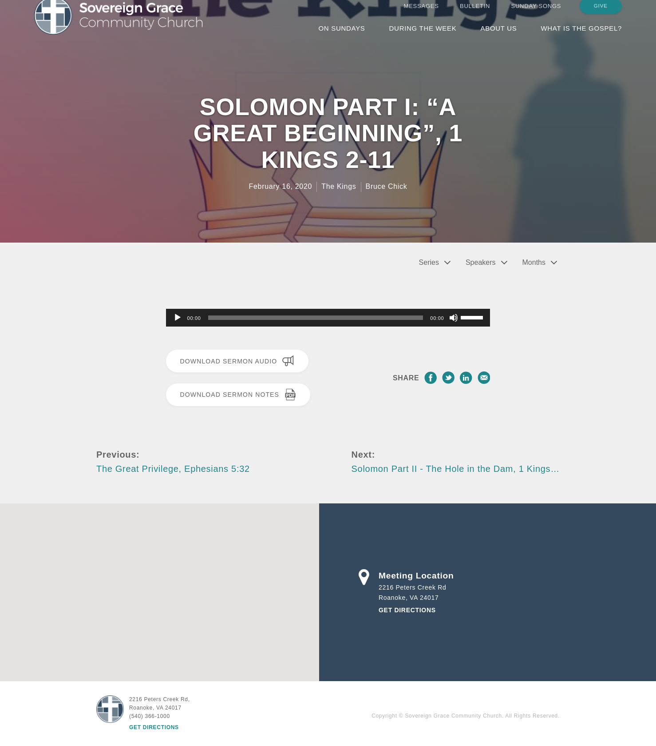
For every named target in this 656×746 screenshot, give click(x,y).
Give (601, 14)
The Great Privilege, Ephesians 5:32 (173, 469)
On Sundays (341, 36)
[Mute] (453, 317)
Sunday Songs (536, 14)
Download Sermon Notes (238, 394)
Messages (421, 14)
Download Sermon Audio (237, 361)
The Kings (338, 186)
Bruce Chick (386, 186)
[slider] (315, 317)
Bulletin (475, 14)
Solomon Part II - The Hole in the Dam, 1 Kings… (456, 469)
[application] (328, 318)
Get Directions (407, 610)
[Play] (177, 317)
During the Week (423, 36)
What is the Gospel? (581, 36)
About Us (498, 36)
